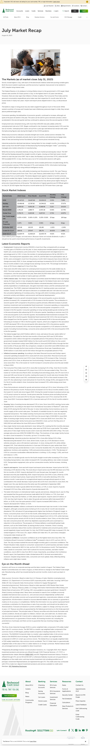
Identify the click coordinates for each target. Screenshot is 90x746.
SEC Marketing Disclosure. (18, 666)
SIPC (31, 654)
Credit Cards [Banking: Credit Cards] (42, 705)
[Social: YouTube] (83, 730)
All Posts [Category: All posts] (5, 17)
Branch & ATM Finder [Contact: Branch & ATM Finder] (80, 696)
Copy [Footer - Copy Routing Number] (51, 730)
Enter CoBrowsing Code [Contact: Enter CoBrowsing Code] (80, 717)
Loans (27, 11)
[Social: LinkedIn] (79, 730)
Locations (75, 6)
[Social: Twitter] (72, 730)
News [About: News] (27, 696)
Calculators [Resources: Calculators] (66, 702)
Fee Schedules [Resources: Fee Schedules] (67, 699)
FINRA (27, 654)
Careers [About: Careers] (28, 689)
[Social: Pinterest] (87, 730)
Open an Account (9, 695)
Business (49, 11)
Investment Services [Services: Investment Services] (54, 698)
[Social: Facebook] (69, 730)
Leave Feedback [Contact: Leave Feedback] (81, 705)
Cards (34, 11)
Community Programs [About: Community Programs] (29, 701)
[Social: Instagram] (76, 730)
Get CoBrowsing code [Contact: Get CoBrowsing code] (81, 710)
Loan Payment (48, 6)
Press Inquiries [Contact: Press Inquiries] (80, 701)
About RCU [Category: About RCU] (17, 17)
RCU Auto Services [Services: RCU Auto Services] (53, 686)
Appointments (66, 6)
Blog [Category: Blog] (27, 17)
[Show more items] (87, 17)
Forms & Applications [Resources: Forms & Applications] (66, 690)
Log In (84, 11)
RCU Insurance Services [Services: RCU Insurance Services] (55, 692)
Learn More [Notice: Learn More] (33, 741)
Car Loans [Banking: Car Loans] (41, 697)
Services (40, 11)
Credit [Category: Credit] (79, 17)
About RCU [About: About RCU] (29, 685)
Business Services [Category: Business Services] (39, 17)
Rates (57, 6)
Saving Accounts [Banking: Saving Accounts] (41, 692)
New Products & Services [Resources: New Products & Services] (67, 707)
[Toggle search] (65, 11)
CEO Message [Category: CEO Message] (68, 17)
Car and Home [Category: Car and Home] (54, 17)
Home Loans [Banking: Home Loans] (42, 701)
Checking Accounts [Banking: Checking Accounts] (41, 686)
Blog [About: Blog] (27, 693)
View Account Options (11, 699)
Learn (56, 11)
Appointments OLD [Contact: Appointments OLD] (80, 690)
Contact (84, 6)
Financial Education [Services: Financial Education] (53, 704)
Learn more (56, 1)
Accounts (19, 11)
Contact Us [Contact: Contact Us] (79, 685)
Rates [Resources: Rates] (64, 685)
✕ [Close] (87, 1)
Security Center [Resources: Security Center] (67, 695)
